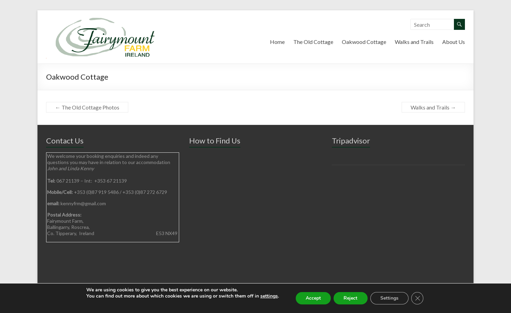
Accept (312, 298)
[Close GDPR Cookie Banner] (418, 298)
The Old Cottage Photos (87, 107)
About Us (453, 41)
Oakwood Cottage (364, 41)
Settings (390, 298)
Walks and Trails (414, 41)
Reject (350, 298)
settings (268, 296)
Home (277, 41)
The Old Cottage (313, 41)
